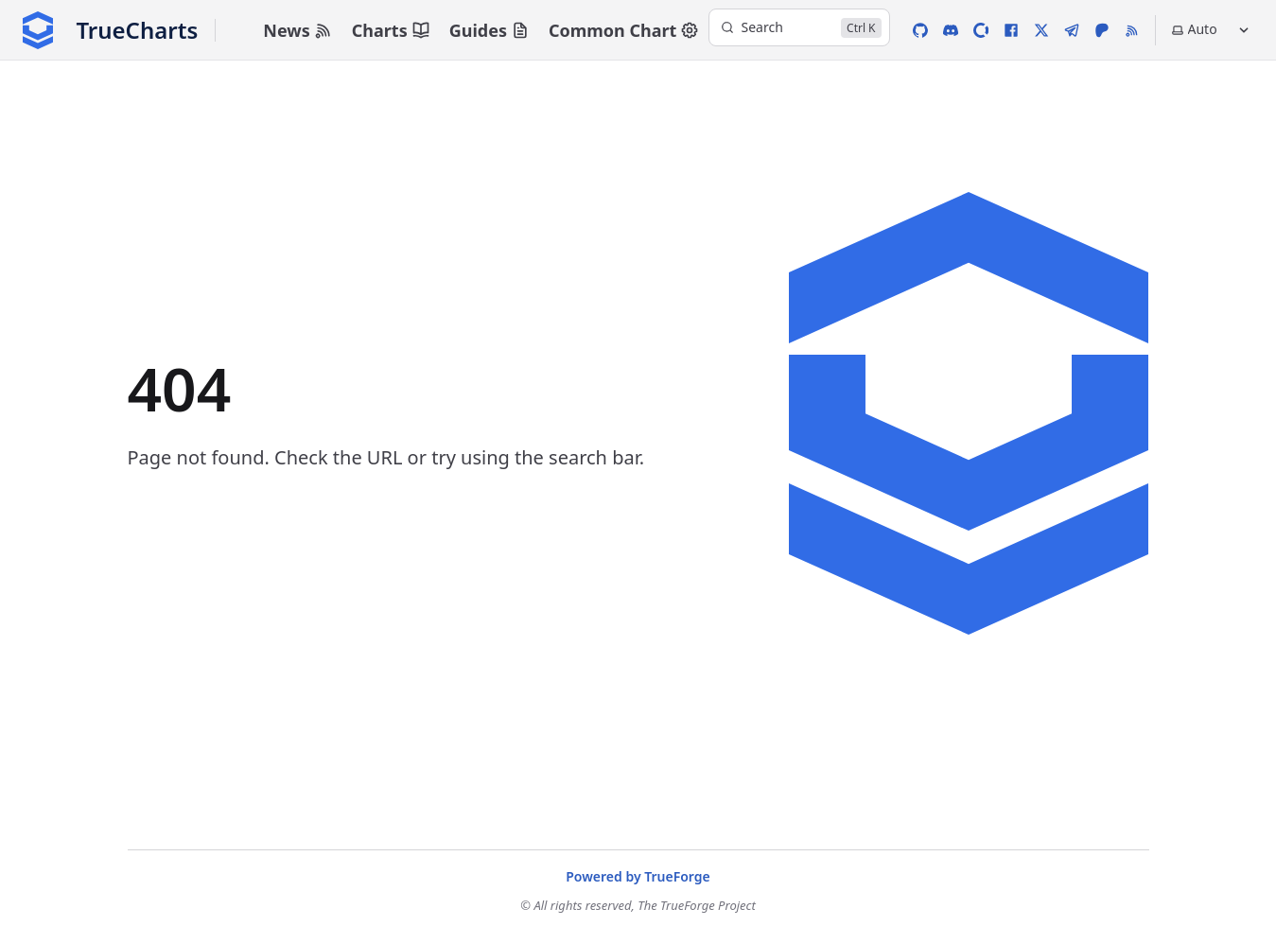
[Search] (799, 27)
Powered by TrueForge (638, 876)
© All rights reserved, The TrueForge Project (638, 905)
